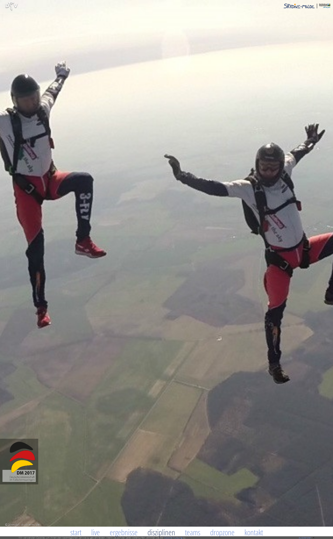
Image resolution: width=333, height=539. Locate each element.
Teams (192, 532)
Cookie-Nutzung (173, 537)
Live (95, 532)
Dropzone (222, 532)
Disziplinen (161, 532)
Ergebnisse (124, 532)
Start (75, 532)
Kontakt (253, 532)
